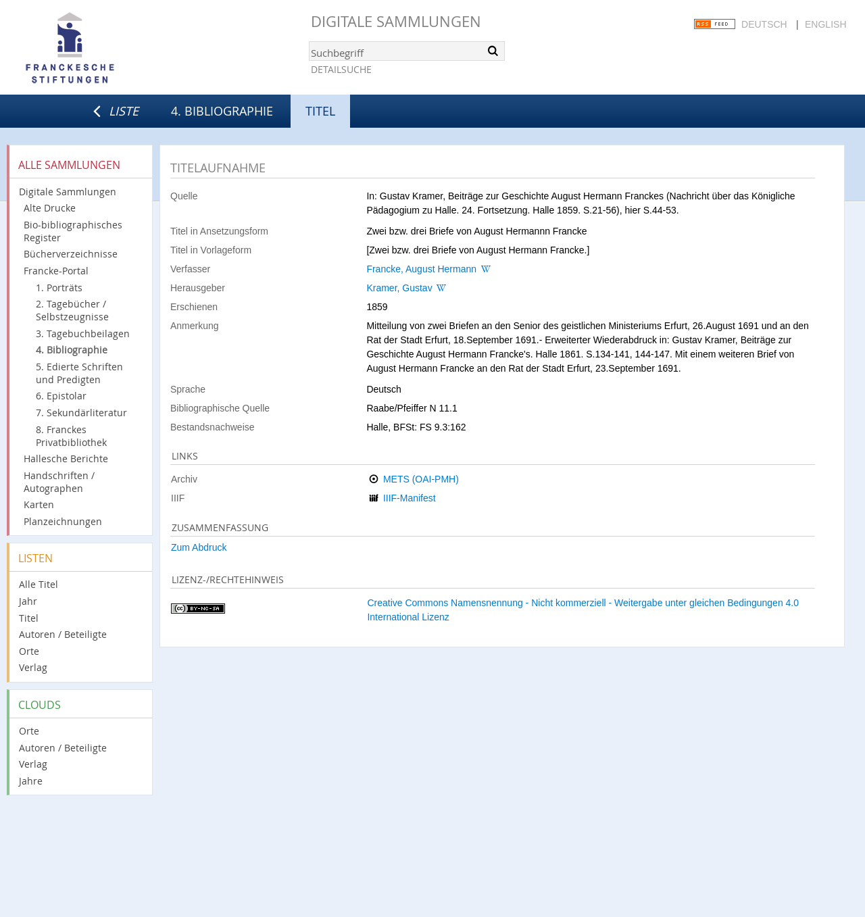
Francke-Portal (56, 270)
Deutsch (764, 24)
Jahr (28, 601)
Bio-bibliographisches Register (73, 231)
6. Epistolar (61, 395)
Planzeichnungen (63, 521)
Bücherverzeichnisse (71, 253)
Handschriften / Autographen (59, 482)
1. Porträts (59, 287)
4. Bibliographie (222, 111)
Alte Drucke (50, 207)
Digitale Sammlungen (396, 21)
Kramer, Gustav (399, 287)
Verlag (33, 667)
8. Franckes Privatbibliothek (71, 436)
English (825, 24)
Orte (29, 651)
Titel (29, 618)
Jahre (31, 780)
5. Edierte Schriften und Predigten (79, 373)
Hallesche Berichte (66, 458)
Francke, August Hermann (421, 269)
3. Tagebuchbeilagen (83, 333)
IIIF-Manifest (409, 498)
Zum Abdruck (198, 547)
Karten (39, 504)
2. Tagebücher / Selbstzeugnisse (72, 310)
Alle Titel (38, 584)
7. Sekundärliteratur (81, 412)
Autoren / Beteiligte (63, 634)
